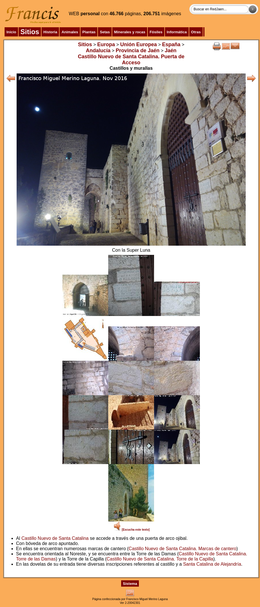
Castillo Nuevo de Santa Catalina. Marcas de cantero (182, 548)
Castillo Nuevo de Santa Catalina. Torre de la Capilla (160, 558)
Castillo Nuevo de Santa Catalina (55, 538)
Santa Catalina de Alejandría (212, 564)
